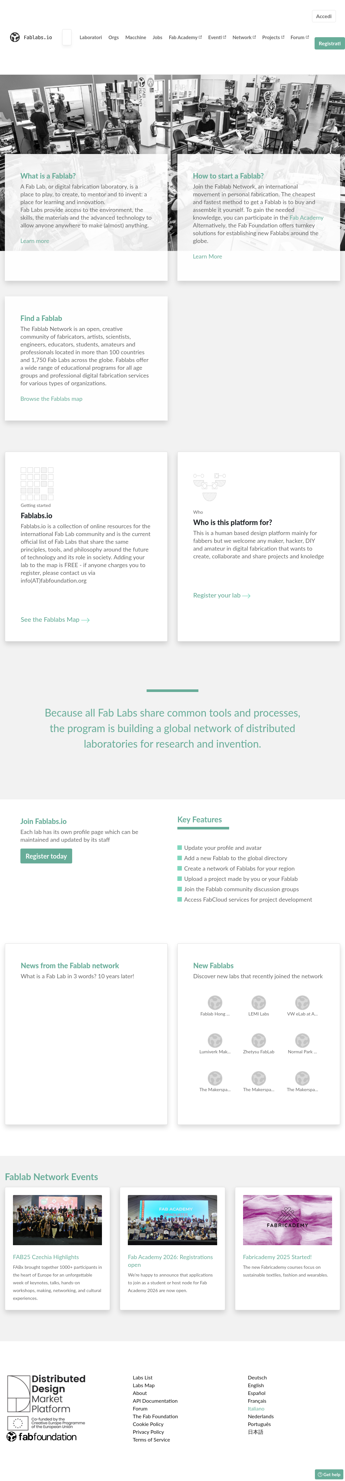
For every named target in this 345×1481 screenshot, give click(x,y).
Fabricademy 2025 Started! (277, 1256)
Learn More (207, 256)
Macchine (135, 37)
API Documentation (155, 1401)
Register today (46, 856)
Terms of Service (151, 1439)
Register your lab (221, 595)
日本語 (255, 1432)
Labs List (142, 1377)
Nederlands (261, 1416)
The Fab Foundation (155, 1416)
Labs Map (144, 1385)
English (256, 1385)
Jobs (157, 37)
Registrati (330, 43)
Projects (273, 37)
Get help (329, 1474)
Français (257, 1401)
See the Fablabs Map (55, 619)
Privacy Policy (148, 1432)
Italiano (256, 1408)
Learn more (34, 240)
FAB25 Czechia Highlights (46, 1256)
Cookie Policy (148, 1424)
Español (257, 1393)
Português (259, 1424)
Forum (300, 37)
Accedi (324, 16)
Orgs (113, 37)
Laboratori (91, 37)
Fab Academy (185, 37)
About (140, 1393)
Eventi (217, 37)
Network (244, 37)
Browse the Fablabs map (51, 398)
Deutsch (257, 1377)
